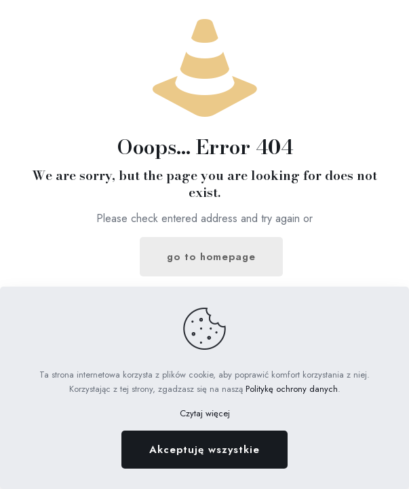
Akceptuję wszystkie (204, 449)
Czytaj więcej (205, 413)
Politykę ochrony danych (292, 388)
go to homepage (211, 256)
